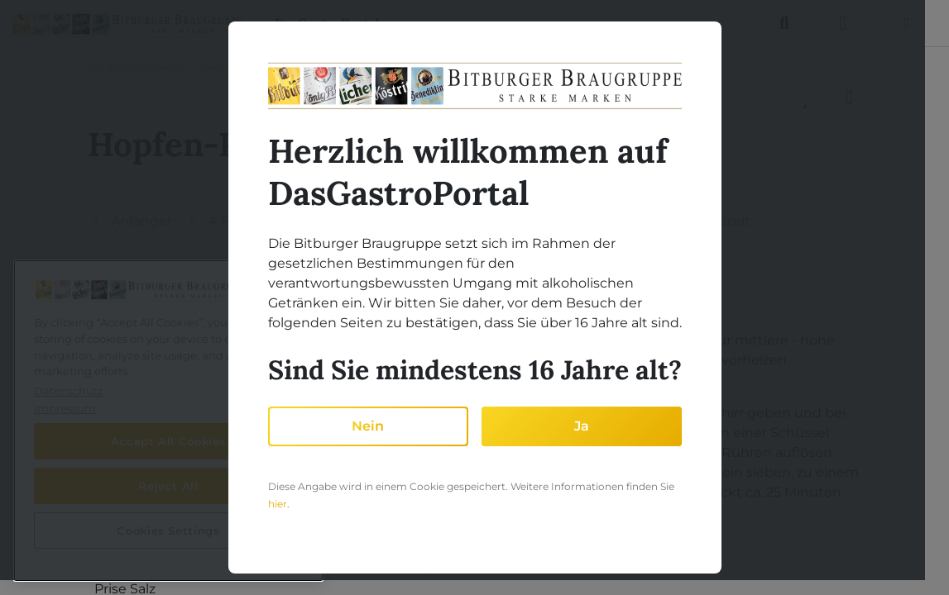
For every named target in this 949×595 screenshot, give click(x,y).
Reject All (168, 486)
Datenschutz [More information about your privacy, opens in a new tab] (68, 390)
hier (277, 503)
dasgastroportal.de (135, 66)
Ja (581, 426)
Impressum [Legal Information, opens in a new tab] (65, 408)
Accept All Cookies (169, 441)
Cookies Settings (168, 530)
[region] (168, 420)
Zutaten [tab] (136, 287)
